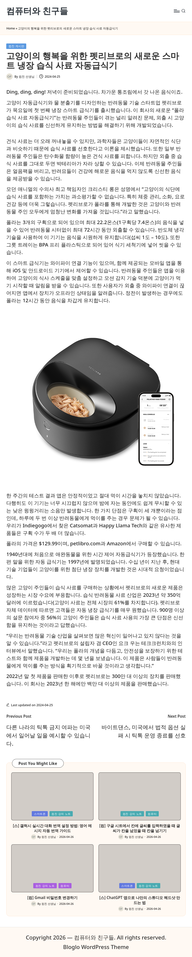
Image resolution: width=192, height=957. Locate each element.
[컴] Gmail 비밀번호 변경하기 (52, 897)
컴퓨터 (152, 814)
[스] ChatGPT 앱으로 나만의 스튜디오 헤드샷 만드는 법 (139, 900)
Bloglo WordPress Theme (96, 947)
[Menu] (176, 10)
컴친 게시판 (16, 46)
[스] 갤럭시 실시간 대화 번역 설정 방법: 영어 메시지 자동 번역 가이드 (52, 828)
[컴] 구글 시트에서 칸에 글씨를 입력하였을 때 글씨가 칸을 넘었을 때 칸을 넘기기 (139, 828)
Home (10, 28)
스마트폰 (40, 814)
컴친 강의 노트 (61, 814)
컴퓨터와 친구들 (37, 10)
